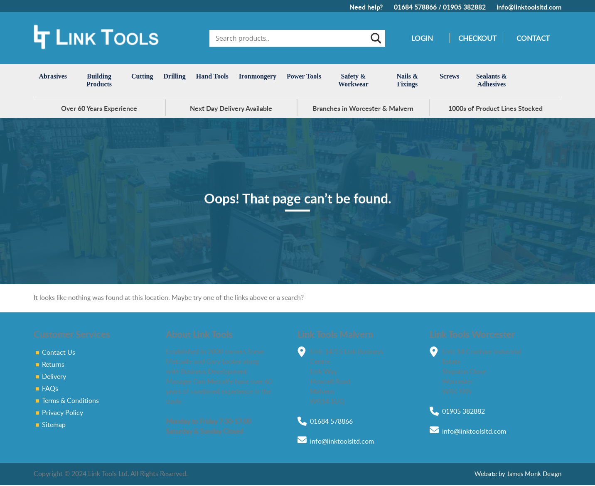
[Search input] (291, 38)
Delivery (54, 376)
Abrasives (53, 76)
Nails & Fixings (407, 80)
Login (422, 38)
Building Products (99, 80)
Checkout (477, 38)
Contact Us (58, 352)
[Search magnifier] (375, 38)
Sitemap (54, 424)
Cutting (142, 76)
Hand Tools (212, 76)
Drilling (175, 76)
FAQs (50, 388)
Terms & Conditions (70, 400)
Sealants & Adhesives (491, 80)
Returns (53, 364)
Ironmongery (257, 76)
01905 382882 (464, 7)
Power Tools (304, 76)
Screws (450, 76)
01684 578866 (415, 7)
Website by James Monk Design (518, 473)
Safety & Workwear (353, 80)
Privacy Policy (62, 412)
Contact (533, 38)
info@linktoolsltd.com (529, 7)
